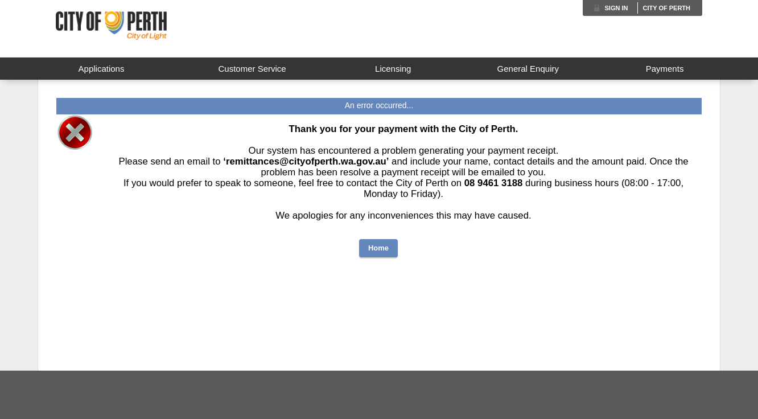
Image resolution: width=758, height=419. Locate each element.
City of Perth (666, 8)
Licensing (393, 68)
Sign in (616, 8)
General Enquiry (528, 68)
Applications (102, 68)
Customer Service (252, 68)
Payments (665, 68)
